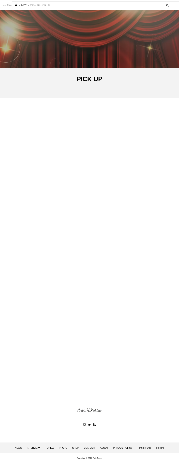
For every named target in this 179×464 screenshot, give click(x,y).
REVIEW (49, 448)
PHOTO (63, 448)
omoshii (160, 448)
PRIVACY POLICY (122, 448)
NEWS (18, 448)
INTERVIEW (33, 448)
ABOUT (104, 448)
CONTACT (89, 448)
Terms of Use (144, 448)
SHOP (75, 448)
